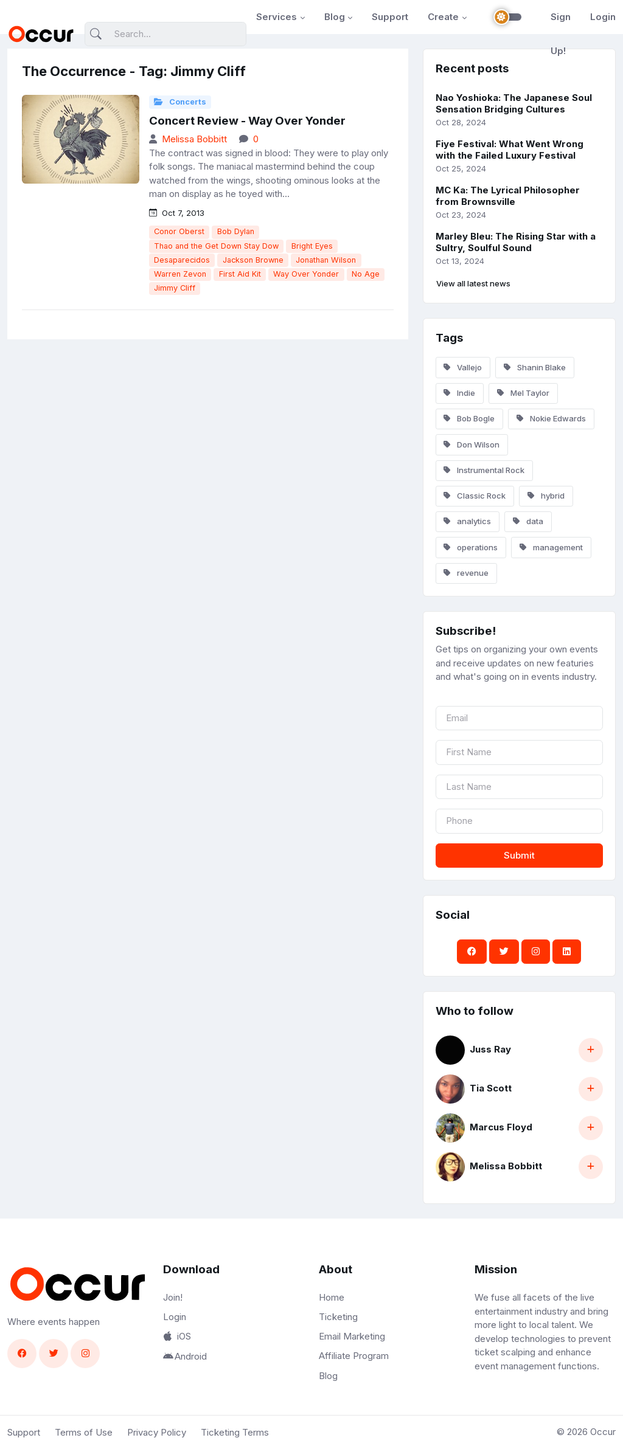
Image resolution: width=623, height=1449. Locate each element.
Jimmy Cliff (174, 287)
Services (276, 16)
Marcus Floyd (501, 1127)
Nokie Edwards (551, 418)
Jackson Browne (253, 260)
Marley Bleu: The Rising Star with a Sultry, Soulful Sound (516, 242)
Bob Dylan (235, 231)
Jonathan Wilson (326, 260)
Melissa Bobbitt (194, 139)
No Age (366, 273)
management (551, 547)
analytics (467, 521)
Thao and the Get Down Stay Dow (216, 246)
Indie (459, 393)
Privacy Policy (156, 1432)
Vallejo (463, 367)
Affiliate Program (354, 1355)
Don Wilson (471, 444)
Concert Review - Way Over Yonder (247, 121)
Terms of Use (84, 1432)
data (528, 521)
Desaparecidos (182, 260)
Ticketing (338, 1317)
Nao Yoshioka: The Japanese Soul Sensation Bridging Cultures (514, 103)
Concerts (180, 101)
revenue (466, 573)
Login (603, 16)
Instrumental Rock (484, 470)
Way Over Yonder (306, 273)
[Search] (165, 34)
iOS (177, 1336)
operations (471, 547)
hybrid (546, 495)
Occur (603, 1431)
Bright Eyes (312, 246)
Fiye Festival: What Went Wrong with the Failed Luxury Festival (509, 149)
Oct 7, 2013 (176, 213)
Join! (173, 1297)
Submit (519, 855)
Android (185, 1356)
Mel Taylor (523, 393)
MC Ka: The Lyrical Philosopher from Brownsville (508, 195)
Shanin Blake (535, 367)
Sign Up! (561, 34)
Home (331, 1297)
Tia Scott (491, 1088)
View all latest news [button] (473, 283)
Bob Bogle (469, 418)
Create (443, 16)
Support (390, 16)
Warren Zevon (180, 273)
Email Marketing (352, 1336)
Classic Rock (475, 495)
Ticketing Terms (235, 1432)
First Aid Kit (240, 273)
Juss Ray (490, 1049)
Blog (334, 16)
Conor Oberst (179, 231)
